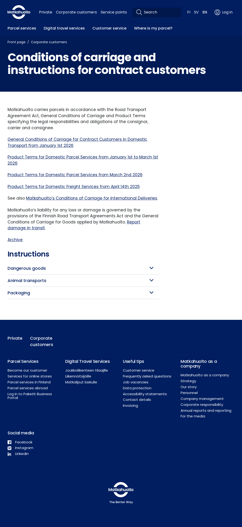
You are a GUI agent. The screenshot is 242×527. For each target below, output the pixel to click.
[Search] (161, 12)
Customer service (109, 28)
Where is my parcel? (153, 28)
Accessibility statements (145, 393)
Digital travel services (64, 28)
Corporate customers (76, 12)
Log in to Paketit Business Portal (30, 395)
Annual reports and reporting (206, 410)
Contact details (137, 399)
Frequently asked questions (147, 376)
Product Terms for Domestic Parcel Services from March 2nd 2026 (75, 175)
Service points (114, 12)
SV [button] (196, 12)
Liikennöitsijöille (78, 376)
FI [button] (188, 12)
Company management (202, 398)
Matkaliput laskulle (81, 382)
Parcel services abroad (28, 388)
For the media (193, 416)
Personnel (189, 392)
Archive (15, 240)
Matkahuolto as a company (205, 375)
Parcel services (22, 28)
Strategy (188, 380)
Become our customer (27, 370)
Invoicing (130, 405)
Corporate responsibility (202, 404)
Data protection (137, 388)
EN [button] (205, 12)
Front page (17, 42)
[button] (83, 268)
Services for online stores (30, 376)
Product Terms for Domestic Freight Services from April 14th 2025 (74, 186)
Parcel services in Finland (29, 382)
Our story (189, 386)
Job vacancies (135, 382)
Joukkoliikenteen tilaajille (86, 370)
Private (45, 12)
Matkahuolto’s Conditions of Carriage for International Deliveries (91, 198)
